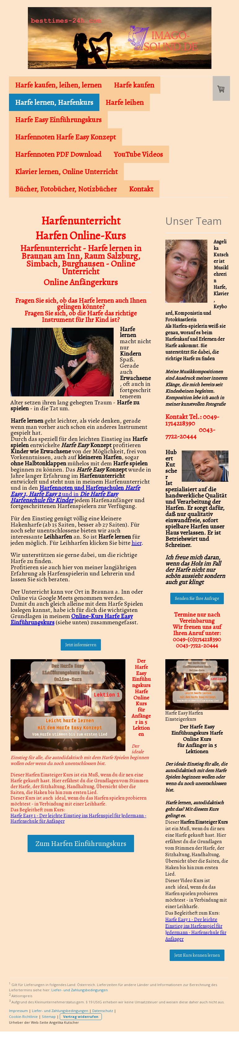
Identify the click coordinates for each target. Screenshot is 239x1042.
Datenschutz (102, 1010)
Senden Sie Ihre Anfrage (197, 598)
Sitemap (49, 1016)
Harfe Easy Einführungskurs (58, 120)
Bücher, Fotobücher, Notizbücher (66, 189)
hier (136, 543)
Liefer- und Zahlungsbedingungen (79, 990)
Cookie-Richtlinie (23, 1016)
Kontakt (141, 189)
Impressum (18, 1010)
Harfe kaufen (134, 85)
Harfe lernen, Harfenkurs (54, 102)
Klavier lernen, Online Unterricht (66, 172)
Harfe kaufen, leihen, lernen (58, 85)
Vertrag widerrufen (80, 1016)
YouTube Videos (138, 154)
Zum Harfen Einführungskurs (80, 843)
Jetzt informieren (80, 645)
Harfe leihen (125, 102)
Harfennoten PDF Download (58, 154)
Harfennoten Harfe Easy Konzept (65, 137)
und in (75, 494)
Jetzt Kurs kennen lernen (197, 955)
